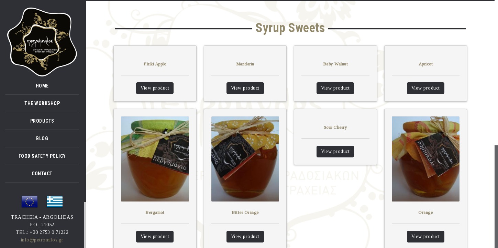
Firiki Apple (155, 63)
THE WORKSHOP (42, 103)
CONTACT (42, 173)
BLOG (42, 138)
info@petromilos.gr (42, 239)
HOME (42, 86)
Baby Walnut (335, 63)
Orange (425, 212)
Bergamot (154, 212)
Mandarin (245, 63)
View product (155, 88)
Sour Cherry (335, 127)
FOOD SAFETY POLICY (42, 156)
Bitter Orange (245, 212)
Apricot (426, 63)
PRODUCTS (42, 121)
